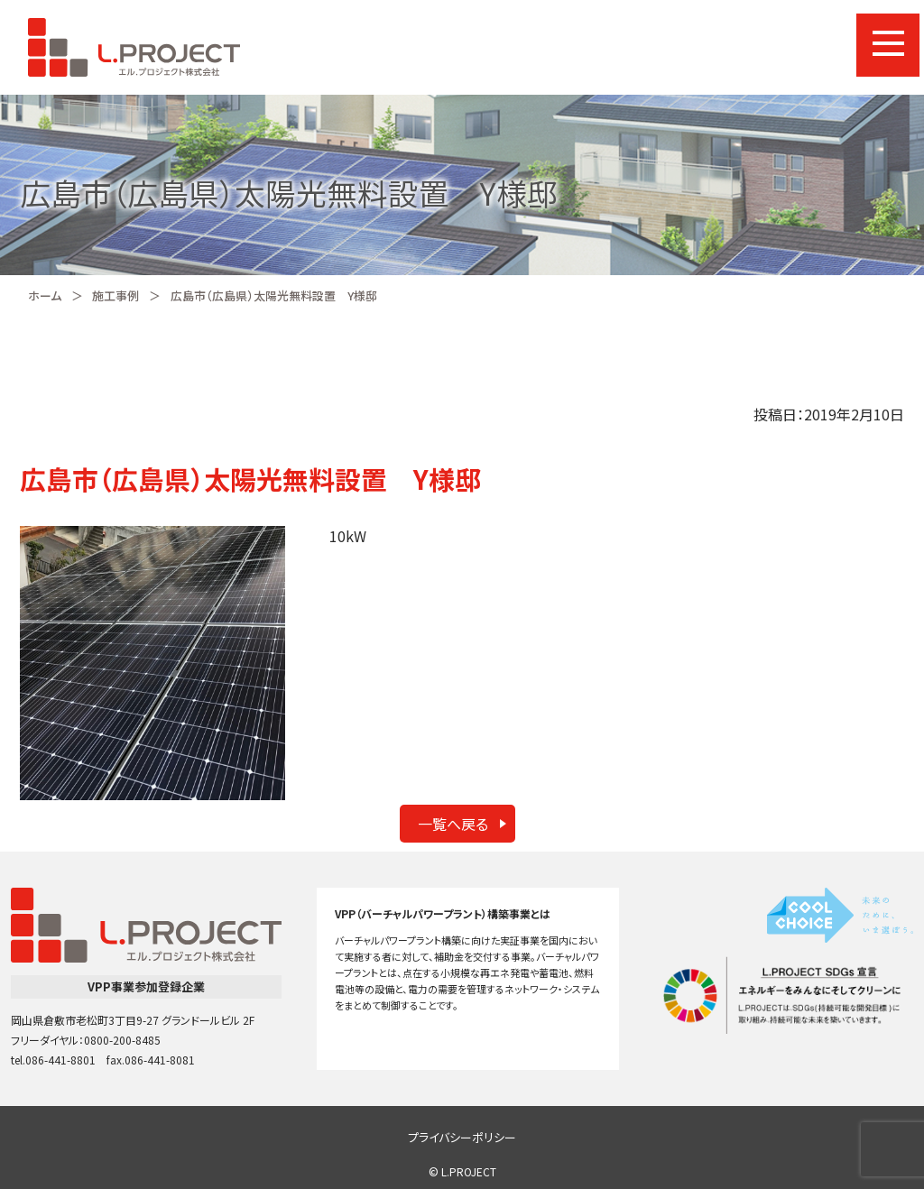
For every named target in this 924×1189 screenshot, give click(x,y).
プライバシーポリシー (462, 1137)
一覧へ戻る (453, 823)
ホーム (44, 295)
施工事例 (115, 295)
